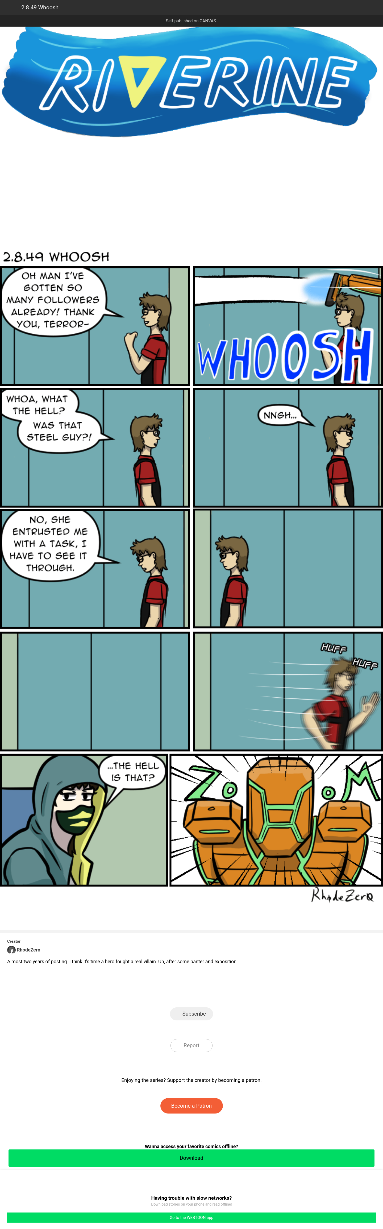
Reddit (239, 991)
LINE (143, 991)
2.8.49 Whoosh (40, 7)
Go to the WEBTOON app (191, 1217)
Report (191, 1045)
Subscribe (194, 1014)
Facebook (167, 991)
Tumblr (215, 991)
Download (191, 1158)
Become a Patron (191, 1106)
